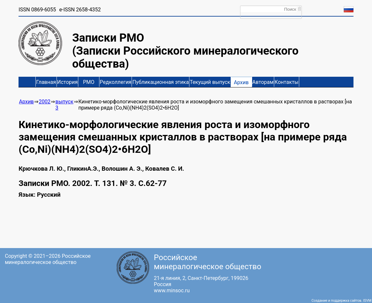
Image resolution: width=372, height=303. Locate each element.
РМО (89, 82)
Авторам (263, 82)
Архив (241, 82)
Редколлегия (115, 82)
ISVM (367, 300)
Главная (46, 82)
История (67, 82)
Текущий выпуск (210, 82)
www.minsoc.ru (172, 290)
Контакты (286, 82)
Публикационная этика (160, 82)
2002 (44, 102)
